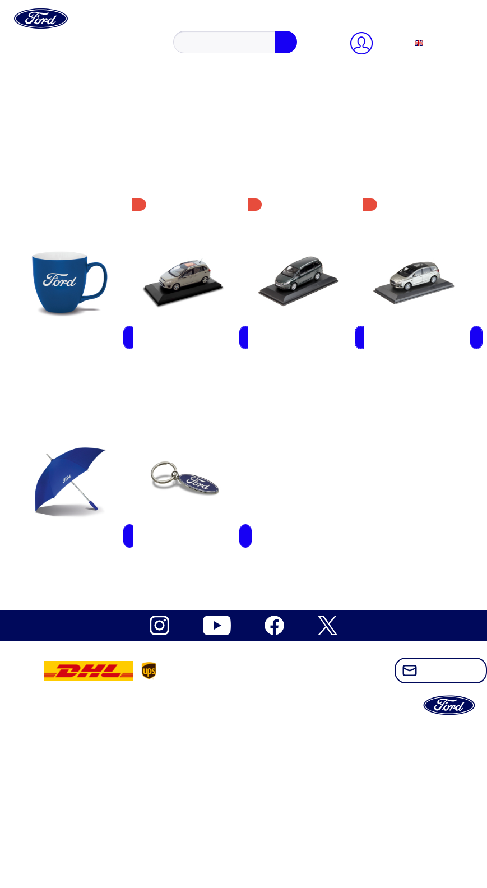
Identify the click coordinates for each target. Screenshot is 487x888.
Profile (61, 121)
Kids (57, 564)
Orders (61, 151)
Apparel (63, 524)
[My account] (49, 70)
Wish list (65, 161)
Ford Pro (65, 453)
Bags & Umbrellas (82, 594)
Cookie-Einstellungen (88, 252)
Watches (64, 614)
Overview (67, 110)
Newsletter (68, 262)
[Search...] (76, 49)
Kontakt (63, 273)
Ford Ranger (71, 463)
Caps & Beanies (78, 554)
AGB (58, 303)
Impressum (69, 313)
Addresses (67, 131)
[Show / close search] (39, 38)
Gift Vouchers (74, 544)
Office (60, 534)
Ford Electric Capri (84, 372)
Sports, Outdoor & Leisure (97, 584)
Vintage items (74, 625)
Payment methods (81, 141)
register (100, 100)
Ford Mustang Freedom (91, 413)
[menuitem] (255, 29)
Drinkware (68, 604)
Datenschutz (71, 293)
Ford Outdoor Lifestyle (90, 443)
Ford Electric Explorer (89, 382)
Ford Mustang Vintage (89, 433)
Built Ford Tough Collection (100, 362)
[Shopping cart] (70, 171)
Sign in (63, 100)
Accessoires (70, 514)
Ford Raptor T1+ (79, 473)
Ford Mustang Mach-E (90, 423)
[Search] (144, 49)
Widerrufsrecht (76, 283)
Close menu (48, 80)
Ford (57, 352)
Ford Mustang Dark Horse (96, 403)
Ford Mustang (74, 392)
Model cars (69, 574)
